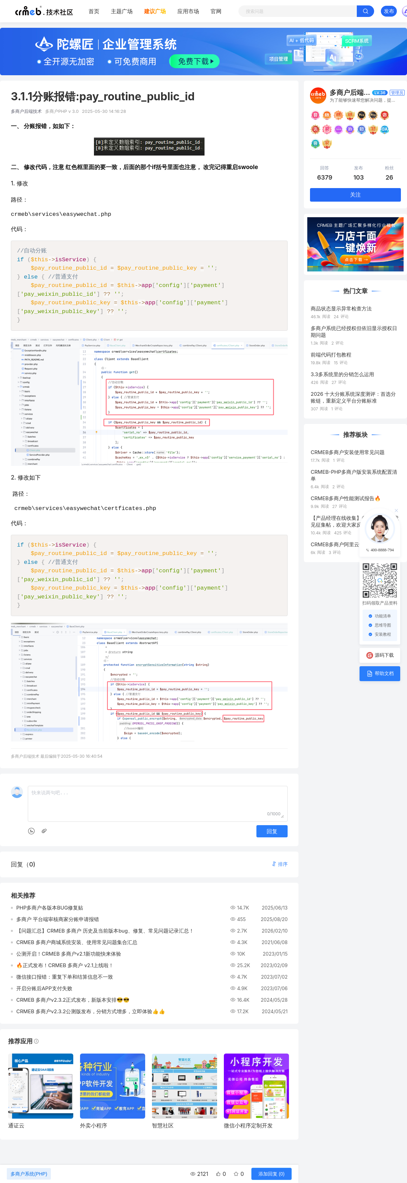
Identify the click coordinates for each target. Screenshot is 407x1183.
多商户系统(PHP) (29, 1174)
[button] (279, 867)
